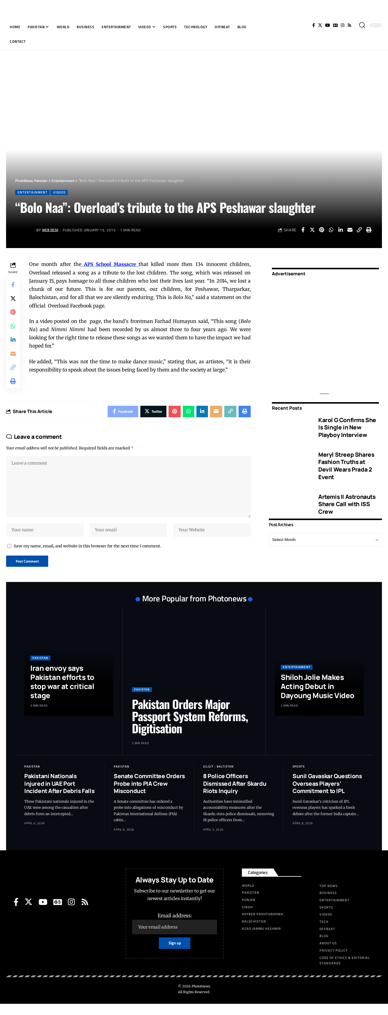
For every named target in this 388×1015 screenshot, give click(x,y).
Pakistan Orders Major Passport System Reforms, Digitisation (190, 727)
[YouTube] (328, 25)
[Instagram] (342, 25)
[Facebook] (313, 25)
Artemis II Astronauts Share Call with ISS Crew (347, 500)
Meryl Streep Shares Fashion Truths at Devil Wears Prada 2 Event (346, 461)
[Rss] (349, 25)
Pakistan (40, 669)
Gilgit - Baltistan (218, 777)
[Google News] (335, 25)
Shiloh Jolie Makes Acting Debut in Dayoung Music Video (317, 697)
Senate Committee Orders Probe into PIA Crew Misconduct (149, 794)
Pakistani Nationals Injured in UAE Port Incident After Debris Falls (59, 794)
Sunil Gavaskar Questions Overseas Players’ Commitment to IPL (327, 794)
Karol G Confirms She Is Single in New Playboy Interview (347, 423)
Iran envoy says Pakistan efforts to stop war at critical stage (62, 692)
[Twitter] (320, 25)
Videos (62, 192)
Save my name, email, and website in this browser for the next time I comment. (87, 556)
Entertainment (33, 192)
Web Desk (51, 230)
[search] (362, 25)
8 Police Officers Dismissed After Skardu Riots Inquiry (234, 794)
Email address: (174, 934)
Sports (299, 777)
